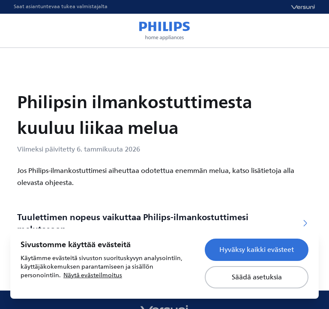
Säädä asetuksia (257, 277)
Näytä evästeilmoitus (92, 275)
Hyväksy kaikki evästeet (256, 249)
